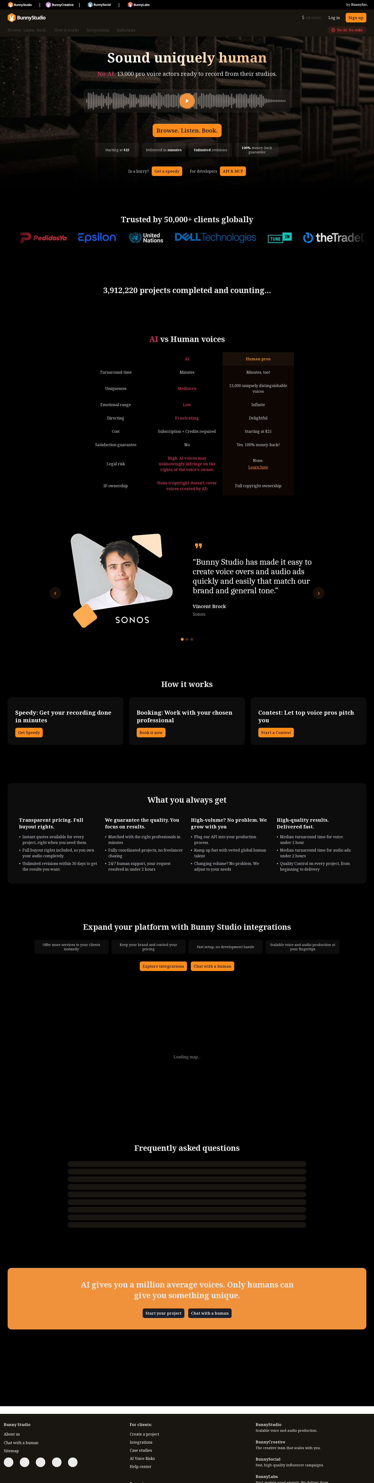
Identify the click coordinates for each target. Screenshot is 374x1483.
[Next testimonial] (318, 593)
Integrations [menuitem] (98, 30)
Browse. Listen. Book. (187, 130)
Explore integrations (163, 966)
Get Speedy (29, 732)
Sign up (356, 17)
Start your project (163, 1313)
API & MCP (233, 171)
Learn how (258, 467)
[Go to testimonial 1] (182, 639)
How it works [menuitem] (66, 30)
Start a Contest (276, 732)
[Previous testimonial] (55, 593)
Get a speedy (167, 171)
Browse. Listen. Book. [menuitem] (27, 30)
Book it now (151, 732)
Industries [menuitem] (126, 30)
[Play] (187, 101)
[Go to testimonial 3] (191, 639)
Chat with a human (212, 966)
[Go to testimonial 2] (187, 639)
